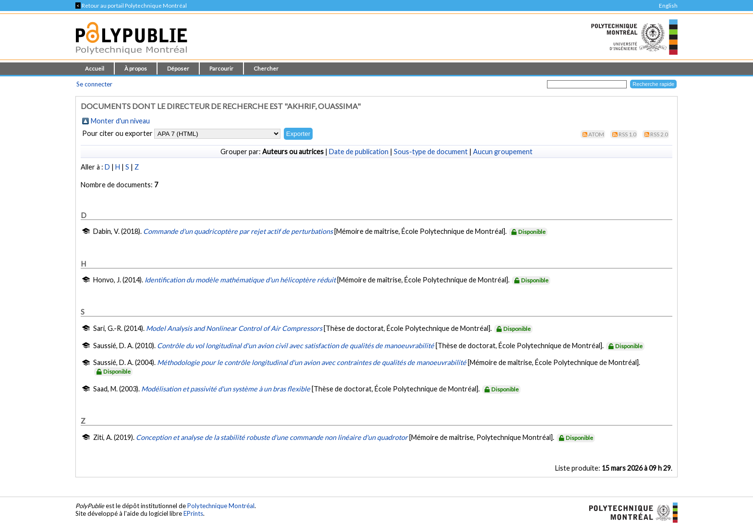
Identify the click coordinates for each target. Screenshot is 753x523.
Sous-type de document (431, 151)
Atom (596, 134)
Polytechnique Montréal (221, 506)
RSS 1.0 (627, 134)
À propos (135, 68)
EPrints (193, 513)
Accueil (94, 68)
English (668, 5)
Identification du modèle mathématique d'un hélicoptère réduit (240, 280)
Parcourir (221, 68)
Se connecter (94, 84)
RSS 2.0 (659, 134)
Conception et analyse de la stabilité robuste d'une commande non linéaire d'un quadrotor (272, 437)
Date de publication (359, 151)
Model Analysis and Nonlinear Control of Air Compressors (234, 328)
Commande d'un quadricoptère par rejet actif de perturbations (238, 231)
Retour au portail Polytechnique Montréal (131, 5)
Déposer (178, 68)
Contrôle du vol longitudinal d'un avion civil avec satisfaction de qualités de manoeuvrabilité (295, 345)
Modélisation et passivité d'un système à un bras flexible (225, 389)
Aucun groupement (503, 151)
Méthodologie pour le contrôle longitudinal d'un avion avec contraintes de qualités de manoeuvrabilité (311, 362)
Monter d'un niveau (120, 121)
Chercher (266, 68)
